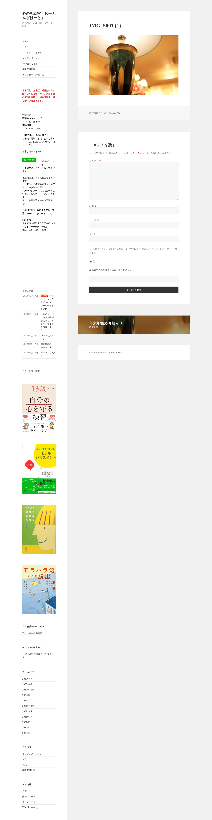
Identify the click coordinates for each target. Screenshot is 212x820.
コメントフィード (31, 801)
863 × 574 (115, 113)
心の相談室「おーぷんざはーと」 (39, 15)
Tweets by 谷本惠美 (32, 633)
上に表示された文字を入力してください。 (110, 269)
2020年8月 (27, 727)
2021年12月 (28, 705)
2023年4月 (27, 684)
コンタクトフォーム (32, 52)
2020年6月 (27, 732)
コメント (95, 160)
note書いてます (30, 63)
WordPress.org (30, 807)
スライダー (27, 759)
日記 (24, 764)
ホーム (25, 41)
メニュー (26, 46)
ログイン (26, 791)
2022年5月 (27, 695)
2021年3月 (27, 716)
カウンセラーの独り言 (33, 74)
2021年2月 (27, 722)
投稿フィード (28, 796)
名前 (93, 205)
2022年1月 (27, 700)
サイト (92, 234)
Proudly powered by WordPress (105, 352)
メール (94, 219)
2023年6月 (27, 678)
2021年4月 (27, 711)
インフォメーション (32, 58)
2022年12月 (28, 689)
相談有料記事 (28, 69)
